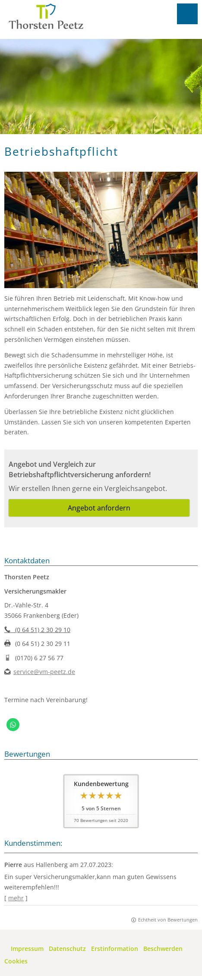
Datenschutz (67, 948)
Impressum (27, 948)
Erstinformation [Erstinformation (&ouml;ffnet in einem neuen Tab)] (114, 948)
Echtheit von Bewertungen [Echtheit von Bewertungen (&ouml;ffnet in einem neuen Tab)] (168, 919)
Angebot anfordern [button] (99, 508)
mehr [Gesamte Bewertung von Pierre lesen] (16, 898)
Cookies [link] (16, 961)
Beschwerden (163, 948)
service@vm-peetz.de (44, 672)
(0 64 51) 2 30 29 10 (37, 630)
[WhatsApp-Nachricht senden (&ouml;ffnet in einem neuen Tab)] (12, 724)
